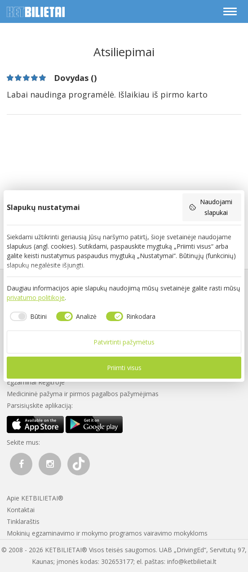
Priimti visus (124, 367)
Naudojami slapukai (210, 207)
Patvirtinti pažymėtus (124, 342)
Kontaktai (21, 509)
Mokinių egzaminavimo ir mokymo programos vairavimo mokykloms (107, 533)
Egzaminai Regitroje (36, 382)
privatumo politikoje (36, 297)
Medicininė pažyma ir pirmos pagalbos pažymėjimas (83, 393)
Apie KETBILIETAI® (35, 498)
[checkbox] (27, 317)
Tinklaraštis (23, 521)
